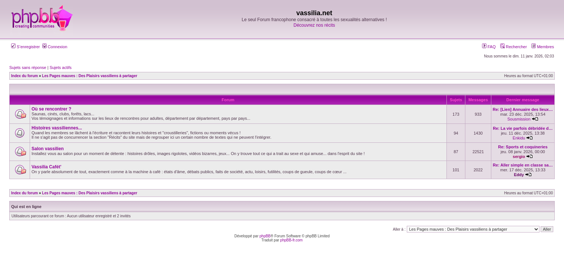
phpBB (265, 236)
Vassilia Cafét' (46, 166)
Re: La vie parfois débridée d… (523, 128)
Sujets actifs (61, 67)
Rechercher (513, 46)
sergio (519, 156)
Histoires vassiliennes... (57, 128)
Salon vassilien (48, 148)
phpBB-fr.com (291, 240)
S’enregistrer (25, 46)
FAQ (489, 46)
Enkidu (519, 138)
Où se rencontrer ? (51, 109)
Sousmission (518, 119)
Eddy (519, 174)
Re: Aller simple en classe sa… (523, 165)
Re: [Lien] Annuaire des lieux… (523, 109)
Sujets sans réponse (27, 67)
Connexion (54, 46)
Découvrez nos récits (314, 25)
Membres (542, 46)
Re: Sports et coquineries (522, 147)
